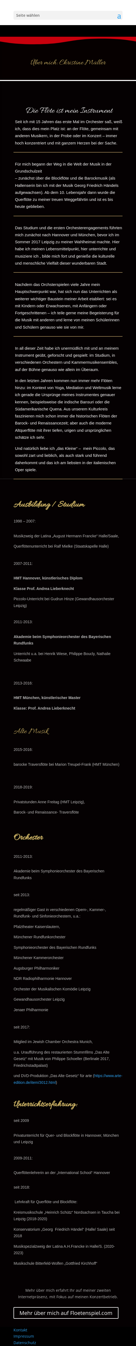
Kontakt (20, 1329)
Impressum (23, 1336)
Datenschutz (24, 1342)
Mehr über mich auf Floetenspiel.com (66, 1313)
